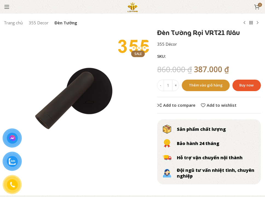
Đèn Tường (65, 22)
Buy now (246, 85)
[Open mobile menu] (6, 6)
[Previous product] (244, 23)
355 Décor (167, 44)
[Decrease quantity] (160, 85)
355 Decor (38, 22)
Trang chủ (13, 22)
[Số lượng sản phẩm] (168, 85)
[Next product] (257, 23)
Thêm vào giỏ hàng (206, 85)
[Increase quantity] (175, 85)
